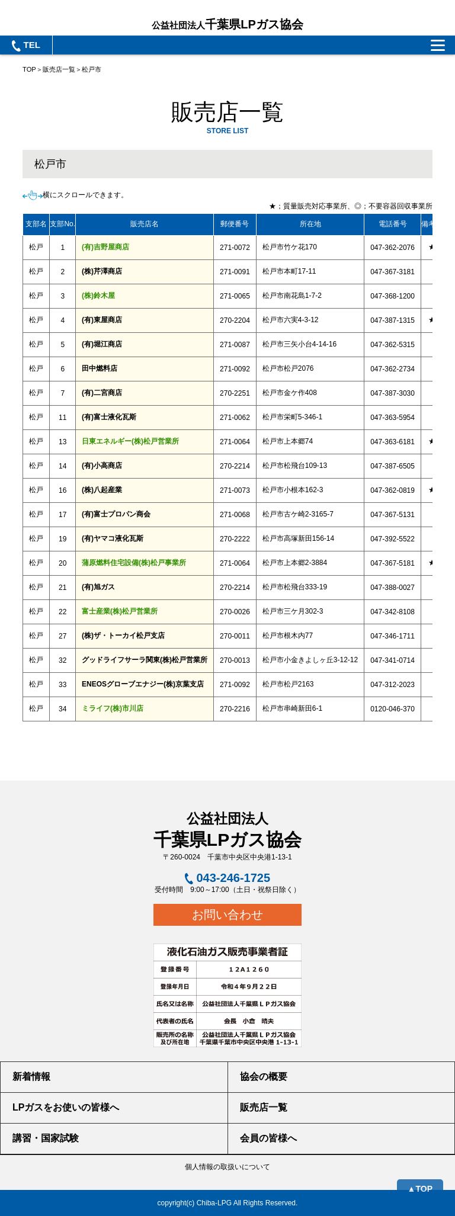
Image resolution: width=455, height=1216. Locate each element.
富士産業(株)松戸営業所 (120, 611)
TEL (26, 46)
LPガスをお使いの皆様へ (65, 1107)
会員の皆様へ (268, 1138)
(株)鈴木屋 (98, 295)
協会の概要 (263, 1076)
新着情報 (31, 1076)
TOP (29, 69)
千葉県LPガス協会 (227, 24)
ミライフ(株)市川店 (112, 708)
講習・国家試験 (45, 1138)
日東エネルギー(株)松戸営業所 (130, 441)
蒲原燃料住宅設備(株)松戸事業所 (134, 563)
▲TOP (420, 1188)
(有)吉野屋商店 (105, 247)
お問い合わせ (227, 914)
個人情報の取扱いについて (227, 1167)
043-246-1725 (227, 877)
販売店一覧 (59, 69)
